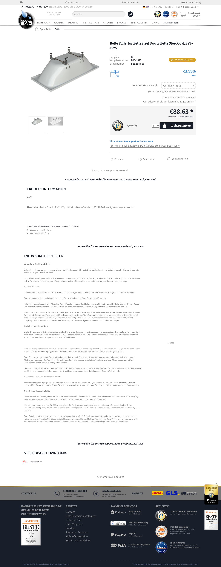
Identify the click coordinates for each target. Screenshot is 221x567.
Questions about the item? (39, 230)
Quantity (132, 125)
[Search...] (99, 14)
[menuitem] (53, 14)
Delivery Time (73, 520)
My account (157, 7)
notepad (168, 7)
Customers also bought (110, 477)
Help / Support (74, 524)
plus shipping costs (186, 116)
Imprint (70, 528)
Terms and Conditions (78, 540)
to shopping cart (181, 125)
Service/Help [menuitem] (190, 7)
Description (99, 170)
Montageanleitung (34, 461)
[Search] (130, 14)
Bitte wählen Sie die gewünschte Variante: (131, 141)
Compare (119, 159)
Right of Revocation (77, 536)
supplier (111, 170)
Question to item (180, 158)
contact (179, 7)
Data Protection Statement (81, 516)
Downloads (122, 170)
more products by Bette (38, 233)
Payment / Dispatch (77, 532)
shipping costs (156, 564)
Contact (70, 512)
